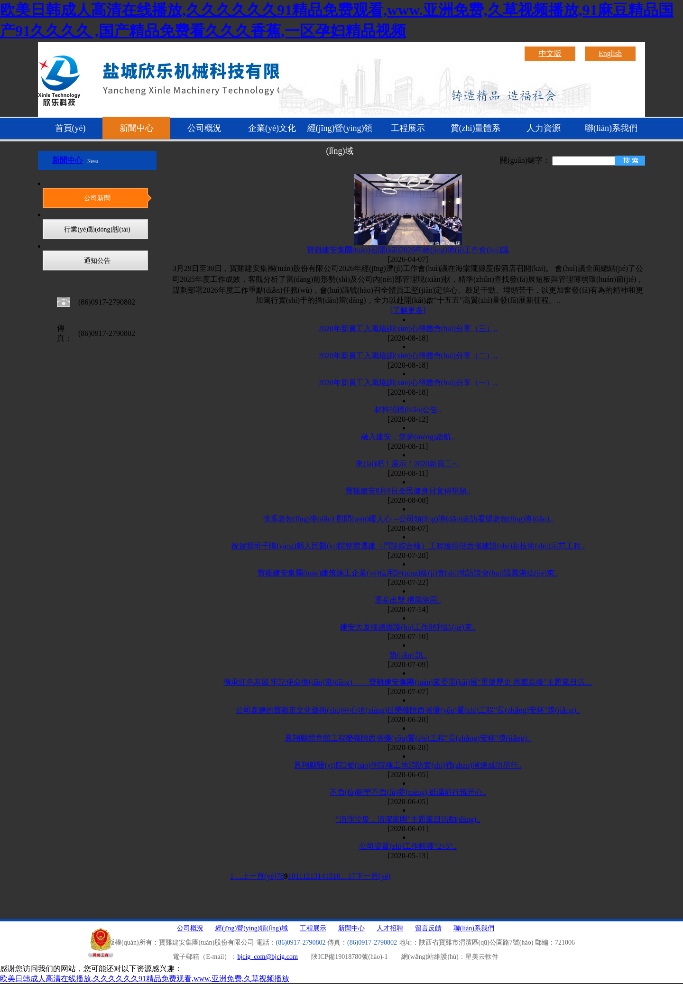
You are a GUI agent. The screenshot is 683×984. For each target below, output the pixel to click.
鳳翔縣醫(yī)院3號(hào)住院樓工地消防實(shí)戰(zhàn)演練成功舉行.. (407, 765)
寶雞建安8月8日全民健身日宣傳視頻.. (408, 491)
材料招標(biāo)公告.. (408, 410)
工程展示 (408, 128)
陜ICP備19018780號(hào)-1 (349, 956)
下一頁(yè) (373, 876)
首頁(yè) (70, 128)
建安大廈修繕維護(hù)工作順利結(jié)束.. (407, 627)
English (610, 53)
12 (306, 876)
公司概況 (204, 128)
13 (314, 876)
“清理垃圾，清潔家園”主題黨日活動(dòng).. (408, 819)
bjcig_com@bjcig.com (267, 956)
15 (329, 876)
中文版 (550, 53)
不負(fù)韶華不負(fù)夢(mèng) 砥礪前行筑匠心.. (408, 792)
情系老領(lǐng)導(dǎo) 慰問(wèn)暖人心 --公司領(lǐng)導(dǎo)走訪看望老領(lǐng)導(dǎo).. (408, 519)
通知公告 (97, 260)
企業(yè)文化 (272, 128)
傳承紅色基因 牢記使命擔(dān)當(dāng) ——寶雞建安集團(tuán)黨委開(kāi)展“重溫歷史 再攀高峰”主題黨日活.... (407, 682)
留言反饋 (428, 928)
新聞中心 (137, 128)
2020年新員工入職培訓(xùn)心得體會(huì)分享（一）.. (408, 383)
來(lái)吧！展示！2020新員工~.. (408, 464)
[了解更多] (408, 310)
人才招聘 (390, 928)
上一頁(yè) (259, 876)
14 (321, 876)
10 (291, 876)
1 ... (235, 876)
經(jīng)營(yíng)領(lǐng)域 (340, 132)
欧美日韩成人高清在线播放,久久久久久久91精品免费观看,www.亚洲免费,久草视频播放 (144, 979)
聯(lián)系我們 (611, 128)
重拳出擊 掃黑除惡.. (408, 600)
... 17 (348, 876)
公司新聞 (97, 198)
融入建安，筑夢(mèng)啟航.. (408, 437)
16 (337, 876)
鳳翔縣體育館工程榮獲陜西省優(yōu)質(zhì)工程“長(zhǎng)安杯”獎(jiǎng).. (408, 738)
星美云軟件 (481, 956)
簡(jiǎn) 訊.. (408, 655)
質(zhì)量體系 (476, 128)
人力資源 (543, 128)
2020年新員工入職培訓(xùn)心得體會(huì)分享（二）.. (408, 356)
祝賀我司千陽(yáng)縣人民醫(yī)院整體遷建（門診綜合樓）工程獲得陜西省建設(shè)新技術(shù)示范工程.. (408, 546)
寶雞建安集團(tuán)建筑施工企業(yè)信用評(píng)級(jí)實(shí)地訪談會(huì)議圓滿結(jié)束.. (408, 573)
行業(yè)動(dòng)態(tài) (97, 229)
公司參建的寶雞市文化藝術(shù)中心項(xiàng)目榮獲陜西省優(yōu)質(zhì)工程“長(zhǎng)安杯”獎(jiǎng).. (408, 710)
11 (299, 876)
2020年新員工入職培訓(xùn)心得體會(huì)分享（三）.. (408, 329)
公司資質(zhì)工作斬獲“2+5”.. (407, 846)
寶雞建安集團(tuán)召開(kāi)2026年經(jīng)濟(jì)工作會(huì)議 (408, 250)
